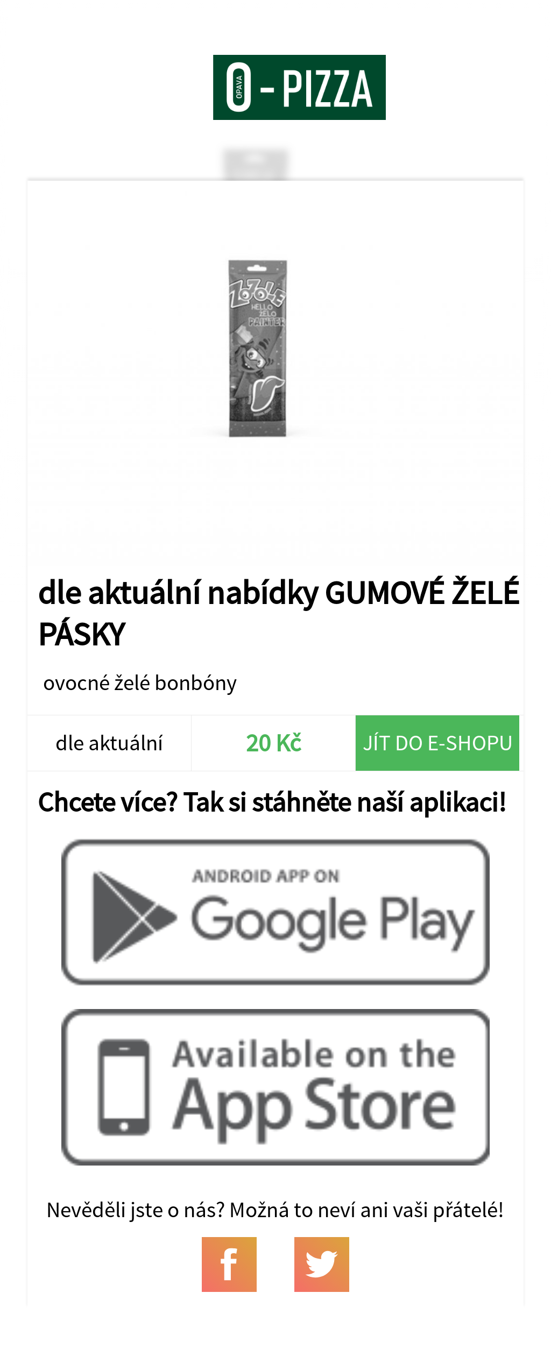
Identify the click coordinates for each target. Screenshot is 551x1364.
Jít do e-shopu (438, 742)
